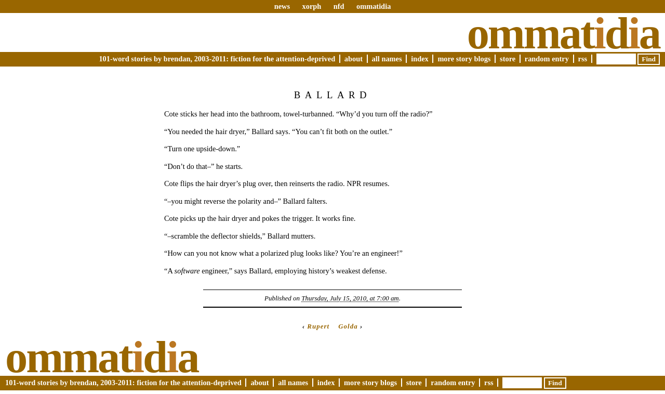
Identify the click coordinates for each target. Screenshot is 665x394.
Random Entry (547, 59)
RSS (583, 59)
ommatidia (373, 6)
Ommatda (563, 33)
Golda (347, 326)
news (282, 6)
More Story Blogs (463, 59)
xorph (311, 6)
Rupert (318, 326)
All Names (387, 59)
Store (507, 59)
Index (420, 59)
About (353, 59)
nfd (339, 6)
